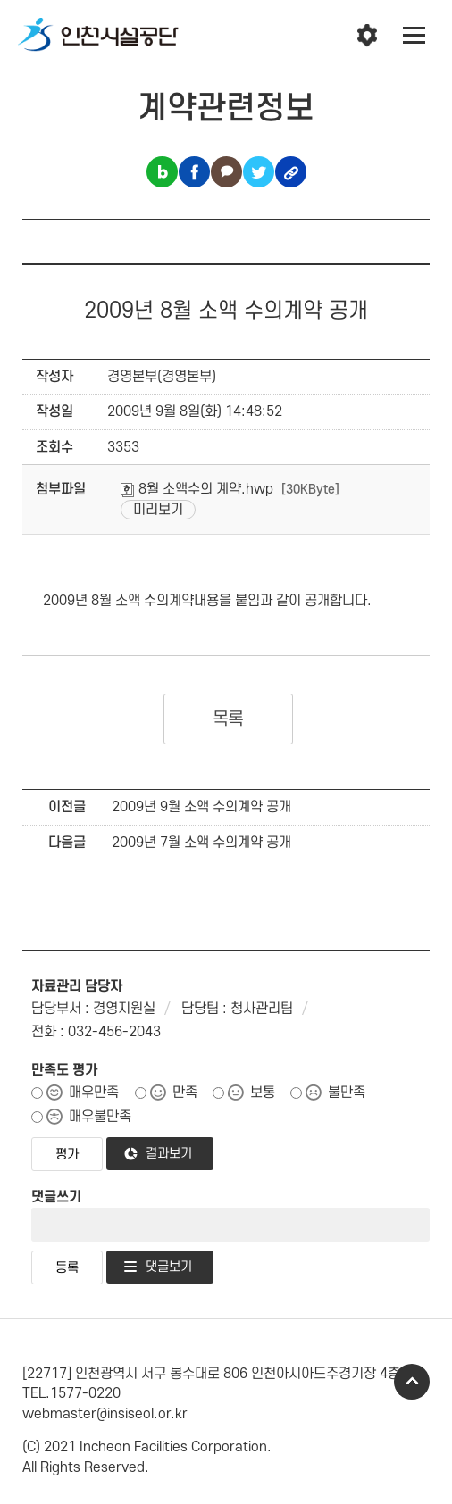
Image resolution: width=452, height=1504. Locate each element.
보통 (262, 1092)
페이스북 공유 (194, 171)
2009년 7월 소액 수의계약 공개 (201, 843)
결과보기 (169, 1153)
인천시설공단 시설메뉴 (367, 35)
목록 (228, 719)
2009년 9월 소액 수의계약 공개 (201, 807)
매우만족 (94, 1092)
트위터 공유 (258, 171)
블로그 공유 (162, 171)
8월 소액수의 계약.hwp (197, 489)
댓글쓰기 (56, 1197)
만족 (184, 1092)
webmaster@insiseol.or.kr (105, 1414)
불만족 (346, 1092)
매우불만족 (100, 1117)
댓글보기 (169, 1267)
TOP (412, 1382)
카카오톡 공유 (226, 171)
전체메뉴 (414, 35)
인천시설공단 (98, 36)
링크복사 (290, 171)
